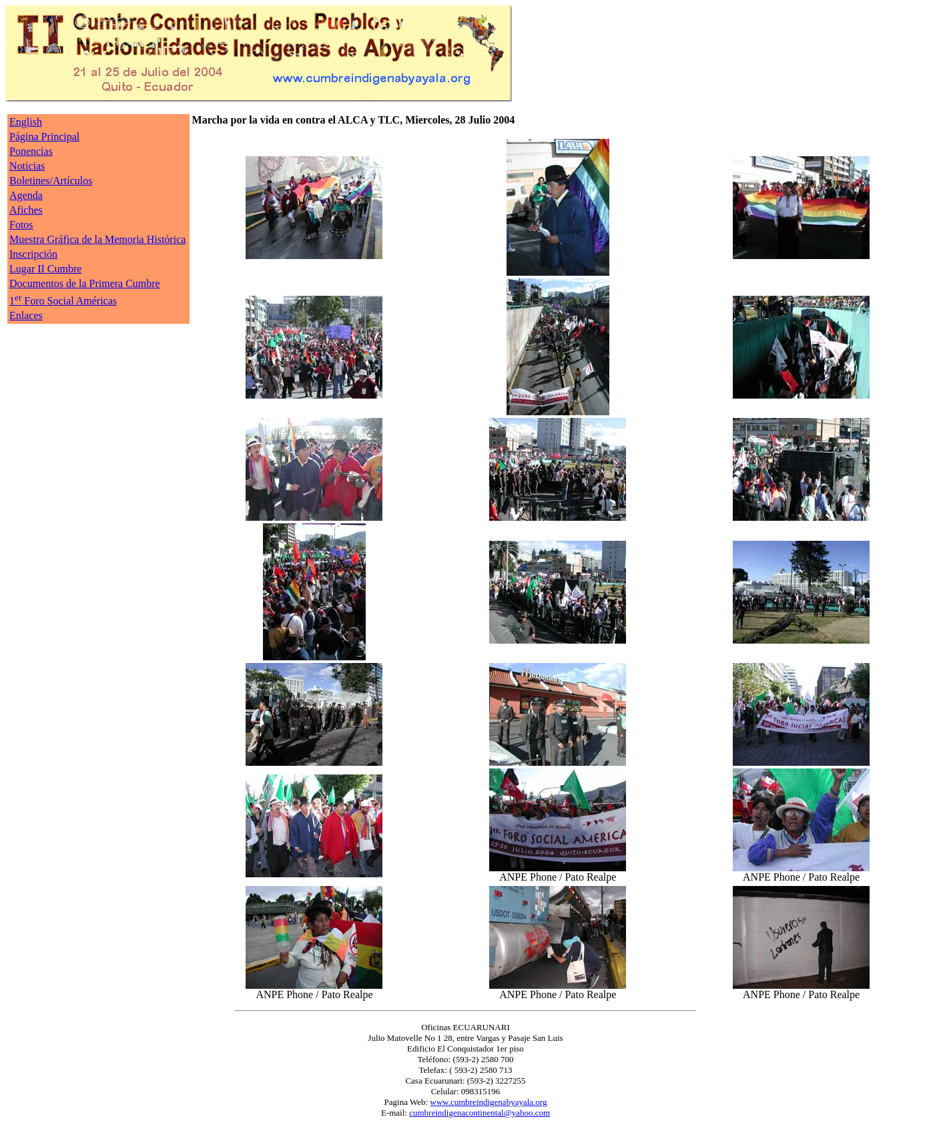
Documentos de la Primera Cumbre (84, 283)
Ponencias (31, 151)
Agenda (26, 195)
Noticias (27, 166)
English (25, 122)
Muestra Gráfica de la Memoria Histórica (97, 239)
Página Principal (44, 136)
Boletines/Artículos (50, 180)
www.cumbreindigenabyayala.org (488, 1102)
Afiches (26, 210)
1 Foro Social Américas (63, 300)
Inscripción (33, 254)
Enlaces (26, 315)
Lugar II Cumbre (45, 268)
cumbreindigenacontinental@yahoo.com (479, 1113)
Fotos (21, 224)
